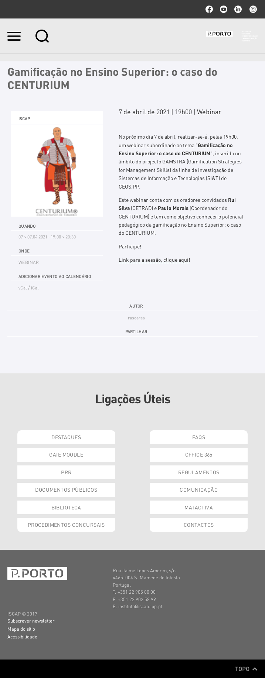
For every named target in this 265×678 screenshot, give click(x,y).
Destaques (66, 437)
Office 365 (199, 454)
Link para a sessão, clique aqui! (154, 259)
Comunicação (199, 489)
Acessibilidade (22, 636)
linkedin (238, 9)
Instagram (252, 9)
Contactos (199, 524)
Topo (246, 668)
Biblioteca (66, 507)
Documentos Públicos (66, 489)
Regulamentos (199, 472)
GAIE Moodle (66, 454)
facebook (209, 9)
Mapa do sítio (21, 629)
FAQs (198, 437)
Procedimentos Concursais (66, 524)
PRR (66, 472)
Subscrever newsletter (30, 620)
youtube (223, 9)
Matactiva (198, 507)
